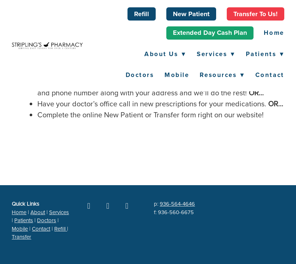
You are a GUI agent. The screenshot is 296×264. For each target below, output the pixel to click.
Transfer (21, 237)
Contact (269, 74)
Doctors (140, 74)
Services (216, 54)
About (37, 212)
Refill (141, 14)
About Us (165, 54)
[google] (108, 206)
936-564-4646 (177, 204)
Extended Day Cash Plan (210, 32)
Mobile (176, 74)
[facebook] (89, 206)
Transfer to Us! (255, 14)
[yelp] (127, 206)
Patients (265, 54)
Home (274, 32)
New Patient (191, 14)
